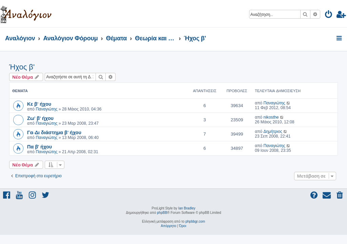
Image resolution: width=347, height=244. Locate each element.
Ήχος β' (22, 67)
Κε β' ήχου (39, 104)
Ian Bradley (187, 208)
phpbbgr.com (195, 221)
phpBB (162, 213)
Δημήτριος (272, 131)
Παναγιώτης (46, 109)
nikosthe (271, 117)
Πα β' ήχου (39, 146)
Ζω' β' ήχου (40, 118)
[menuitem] (329, 15)
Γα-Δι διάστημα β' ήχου (54, 132)
